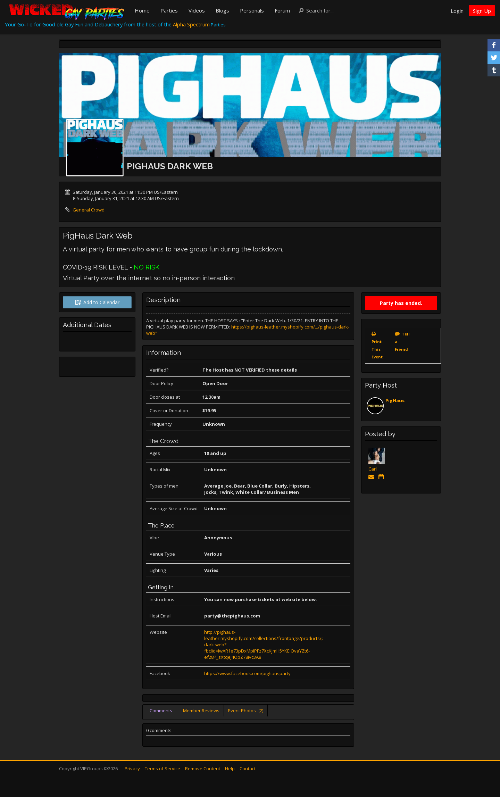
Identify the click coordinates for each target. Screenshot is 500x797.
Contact (248, 768)
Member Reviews (201, 710)
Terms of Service (162, 768)
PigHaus (395, 400)
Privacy (132, 768)
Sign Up (482, 10)
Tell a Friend (402, 341)
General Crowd (89, 210)
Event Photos (245, 710)
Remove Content (202, 768)
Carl (372, 469)
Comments (161, 710)
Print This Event (377, 349)
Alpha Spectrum (191, 24)
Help (230, 768)
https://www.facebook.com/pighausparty (247, 673)
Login (457, 10)
